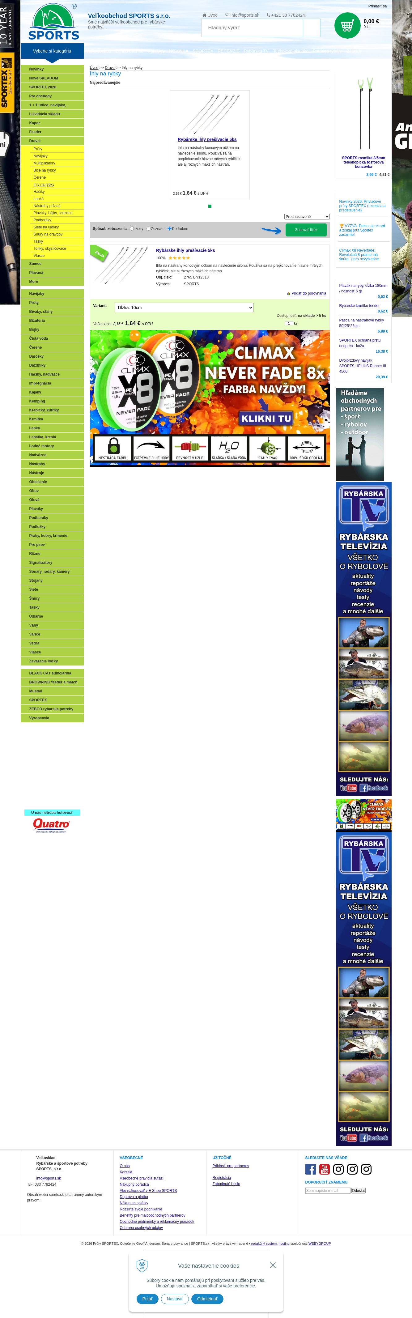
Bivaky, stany (41, 311)
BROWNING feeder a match (53, 682)
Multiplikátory (44, 163)
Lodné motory (41, 446)
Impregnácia (40, 383)
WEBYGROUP (319, 1243)
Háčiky (39, 191)
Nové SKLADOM (43, 78)
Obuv (34, 491)
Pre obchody (40, 96)
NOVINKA (178, 51)
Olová (34, 500)
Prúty (38, 149)
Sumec (35, 263)
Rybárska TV (256, 51)
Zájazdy (354, 51)
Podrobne (180, 229)
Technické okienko (290, 51)
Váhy (33, 625)
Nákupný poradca (134, 1184)
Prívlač (37, 739)
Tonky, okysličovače (50, 248)
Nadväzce (37, 455)
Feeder (35, 132)
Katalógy (156, 51)
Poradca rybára (327, 51)
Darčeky (36, 356)
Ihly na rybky (44, 184)
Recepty (38, 793)
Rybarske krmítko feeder (359, 306)
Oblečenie (38, 482)
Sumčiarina (41, 766)
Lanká (39, 199)
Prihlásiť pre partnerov (231, 1166)
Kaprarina (39, 757)
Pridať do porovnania (309, 293)
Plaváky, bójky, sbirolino (53, 213)
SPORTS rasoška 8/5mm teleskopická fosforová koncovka (363, 162)
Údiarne (36, 616)
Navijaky (41, 156)
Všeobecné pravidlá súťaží (142, 1178)
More (33, 281)
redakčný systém (264, 1243)
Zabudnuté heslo (226, 1184)
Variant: (100, 306)
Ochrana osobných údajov (141, 1228)
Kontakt (126, 1172)
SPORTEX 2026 (42, 87)
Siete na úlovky (46, 227)
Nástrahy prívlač (47, 206)
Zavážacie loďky (43, 661)
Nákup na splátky (134, 1203)
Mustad (35, 691)
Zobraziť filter (306, 230)
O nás (125, 1166)
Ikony (138, 229)
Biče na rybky (45, 170)
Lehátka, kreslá (42, 437)
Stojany (36, 580)
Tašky (38, 241)
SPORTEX (38, 700)
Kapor (34, 123)
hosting (283, 1243)
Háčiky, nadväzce (44, 374)
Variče (34, 634)
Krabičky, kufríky (44, 410)
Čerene (40, 177)
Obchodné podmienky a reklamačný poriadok (157, 1221)
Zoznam (157, 229)
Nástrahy (37, 464)
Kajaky (35, 392)
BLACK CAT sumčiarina (50, 673)
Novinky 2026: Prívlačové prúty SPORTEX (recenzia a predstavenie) (362, 205)
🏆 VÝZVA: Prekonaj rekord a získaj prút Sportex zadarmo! (362, 230)
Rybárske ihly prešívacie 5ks (207, 139)
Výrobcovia (39, 718)
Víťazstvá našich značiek (53, 775)
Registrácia (222, 1178)
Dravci (35, 141)
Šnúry (34, 598)
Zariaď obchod (129, 51)
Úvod (212, 15)
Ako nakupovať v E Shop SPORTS (148, 1190)
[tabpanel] (210, 145)
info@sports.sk (245, 15)
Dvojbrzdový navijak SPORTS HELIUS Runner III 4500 (362, 366)
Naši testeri (41, 784)
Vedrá (34, 643)
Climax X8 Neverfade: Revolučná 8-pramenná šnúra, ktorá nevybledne (359, 254)
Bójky (34, 329)
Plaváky (36, 509)
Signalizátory (41, 562)
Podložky (37, 527)
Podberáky (42, 220)
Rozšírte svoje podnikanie (141, 1209)
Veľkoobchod (98, 51)
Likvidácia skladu (44, 114)
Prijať (147, 1298)
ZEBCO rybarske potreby (51, 709)
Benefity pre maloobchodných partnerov (152, 1215)
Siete (33, 589)
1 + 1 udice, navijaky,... (49, 105)
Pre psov (37, 544)
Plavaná (36, 272)
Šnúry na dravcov (48, 234)
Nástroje (36, 473)
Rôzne (34, 553)
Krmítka (36, 419)
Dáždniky (37, 365)
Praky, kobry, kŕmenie (48, 536)
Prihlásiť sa (377, 6)
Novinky (36, 69)
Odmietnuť (207, 1298)
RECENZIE (229, 51)
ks (296, 323)
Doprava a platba (134, 1197)
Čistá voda (38, 338)
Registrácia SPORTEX (50, 802)
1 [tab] (209, 206)
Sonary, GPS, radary (48, 730)
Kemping (37, 401)
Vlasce (39, 255)
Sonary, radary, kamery (49, 571)
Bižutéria (37, 320)
